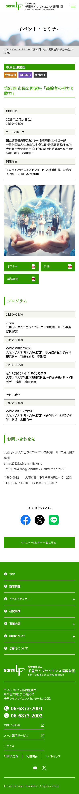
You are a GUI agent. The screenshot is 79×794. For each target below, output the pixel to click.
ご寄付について (18, 648)
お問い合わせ (12, 725)
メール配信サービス (16, 735)
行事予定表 (11, 756)
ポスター (12, 266)
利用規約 (32, 756)
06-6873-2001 (27, 708)
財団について (17, 636)
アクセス (9, 746)
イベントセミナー (19, 599)
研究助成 (15, 611)
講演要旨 (12, 279)
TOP (6, 49)
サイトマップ (53, 756)
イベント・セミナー (21, 49)
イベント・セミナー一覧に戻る (38, 543)
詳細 (46, 266)
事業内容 (15, 623)
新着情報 (15, 586)
